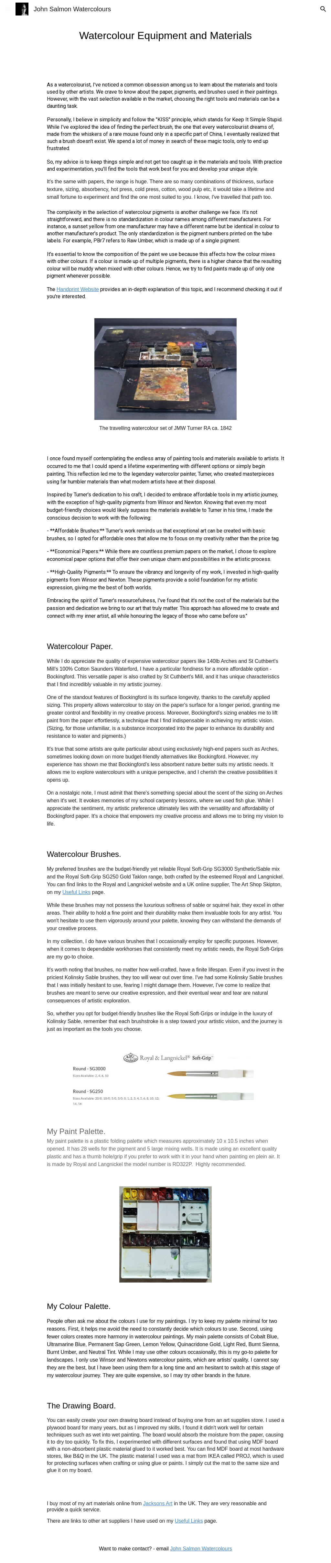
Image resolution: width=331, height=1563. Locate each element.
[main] (165, 35)
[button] (8, 9)
